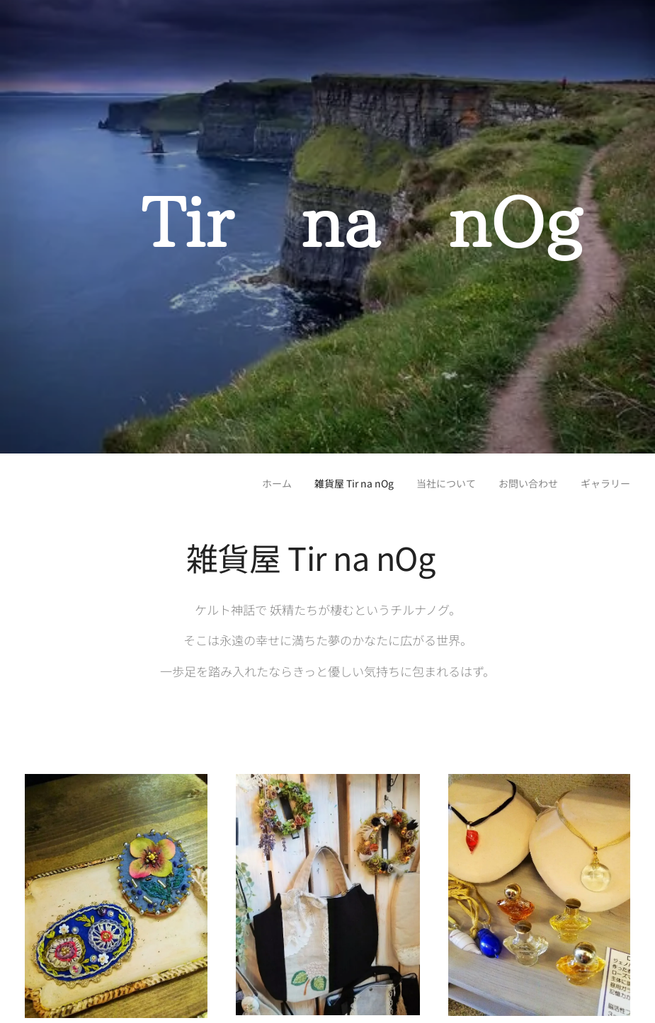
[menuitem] (240, 482)
